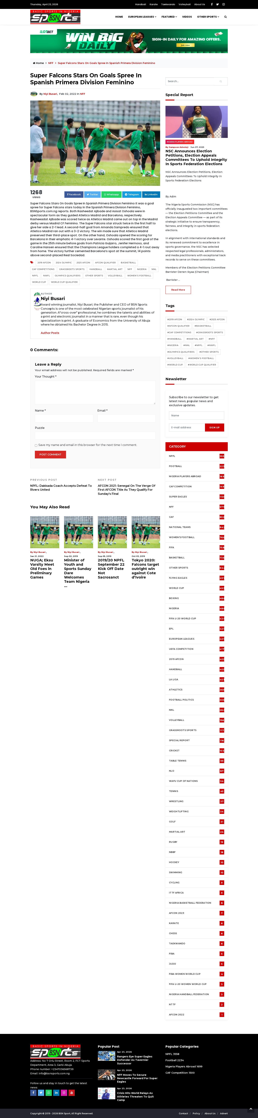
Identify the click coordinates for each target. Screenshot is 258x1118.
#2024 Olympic (196, 319)
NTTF (196, 1004)
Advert (224, 1113)
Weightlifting (196, 811)
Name (40, 410)
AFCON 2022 (196, 1014)
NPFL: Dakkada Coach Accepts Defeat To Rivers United (61, 484)
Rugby (196, 842)
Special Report (196, 740)
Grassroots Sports (72, 269)
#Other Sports (209, 352)
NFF (51, 63)
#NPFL (198, 345)
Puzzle (39, 428)
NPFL (35, 275)
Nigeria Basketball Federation (196, 903)
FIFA (197, 547)
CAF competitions (43, 269)
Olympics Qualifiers (67, 275)
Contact (184, 1113)
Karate (154, 4)
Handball (140, 4)
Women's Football (139, 275)
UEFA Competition (196, 649)
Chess (196, 933)
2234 (180, 1060)
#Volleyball (175, 358)
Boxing (197, 598)
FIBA (196, 953)
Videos (187, 17)
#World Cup (175, 364)
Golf (196, 821)
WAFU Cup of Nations (196, 781)
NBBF (196, 852)
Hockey (196, 862)
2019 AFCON (44, 262)
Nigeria (142, 269)
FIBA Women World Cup (196, 974)
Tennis (196, 791)
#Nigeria (172, 345)
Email (102, 410)
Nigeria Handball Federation (196, 994)
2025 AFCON (83, 262)
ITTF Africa (196, 892)
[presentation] (187, 428)
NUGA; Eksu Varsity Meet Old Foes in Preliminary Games (42, 568)
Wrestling (196, 801)
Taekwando (168, 4)
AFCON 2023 (196, 913)
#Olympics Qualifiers (180, 352)
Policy (197, 1113)
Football (197, 466)
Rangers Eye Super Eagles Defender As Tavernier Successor (134, 1060)
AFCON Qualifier (105, 262)
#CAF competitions (179, 332)
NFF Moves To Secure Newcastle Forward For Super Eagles (137, 1078)
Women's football (197, 537)
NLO (196, 771)
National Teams (197, 527)
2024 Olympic (64, 262)
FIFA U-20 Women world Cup (196, 984)
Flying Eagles (197, 578)
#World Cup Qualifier (202, 364)
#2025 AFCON (217, 319)
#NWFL (211, 345)
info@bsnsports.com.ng (54, 1073)
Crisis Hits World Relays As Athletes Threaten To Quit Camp (135, 1096)
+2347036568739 (62, 1069)
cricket (196, 750)
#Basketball (203, 326)
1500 (192, 1072)
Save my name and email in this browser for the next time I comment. (87, 445)
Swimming (196, 872)
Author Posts (50, 333)
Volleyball (185, 4)
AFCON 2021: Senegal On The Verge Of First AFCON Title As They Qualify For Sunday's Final (129, 486)
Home (119, 17)
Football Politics (197, 700)
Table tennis (196, 760)
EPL (196, 628)
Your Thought (45, 376)
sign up (214, 427)
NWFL (46, 275)
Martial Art (115, 269)
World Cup (39, 282)
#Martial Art (195, 339)
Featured (168, 17)
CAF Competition (197, 486)
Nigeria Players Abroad (180, 142)
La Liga (196, 679)
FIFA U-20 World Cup (197, 618)
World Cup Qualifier (64, 282)
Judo (196, 964)
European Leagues (141, 17)
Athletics (197, 689)
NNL (154, 269)
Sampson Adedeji (178, 147)
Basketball (128, 262)
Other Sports (207, 17)
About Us (199, 4)
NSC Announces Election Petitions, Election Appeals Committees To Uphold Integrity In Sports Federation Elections (196, 157)
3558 (176, 1054)
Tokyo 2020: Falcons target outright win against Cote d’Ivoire (145, 568)
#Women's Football (201, 358)
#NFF (212, 339)
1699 (199, 1066)
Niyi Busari (50, 93)
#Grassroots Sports (209, 332)
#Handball (174, 339)
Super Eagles (197, 496)
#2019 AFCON (174, 319)
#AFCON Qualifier (178, 326)
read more (178, 289)
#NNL (186, 345)
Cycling (196, 882)
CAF (197, 517)
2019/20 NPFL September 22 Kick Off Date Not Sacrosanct (111, 568)
